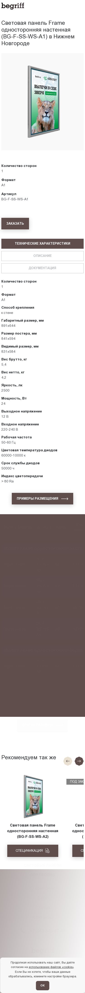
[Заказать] (15, 223)
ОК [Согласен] (42, 985)
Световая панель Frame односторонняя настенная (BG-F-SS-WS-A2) (32, 831)
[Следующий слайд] (79, 761)
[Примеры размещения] (42, 498)
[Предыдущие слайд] (67, 761)
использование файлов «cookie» (51, 967)
